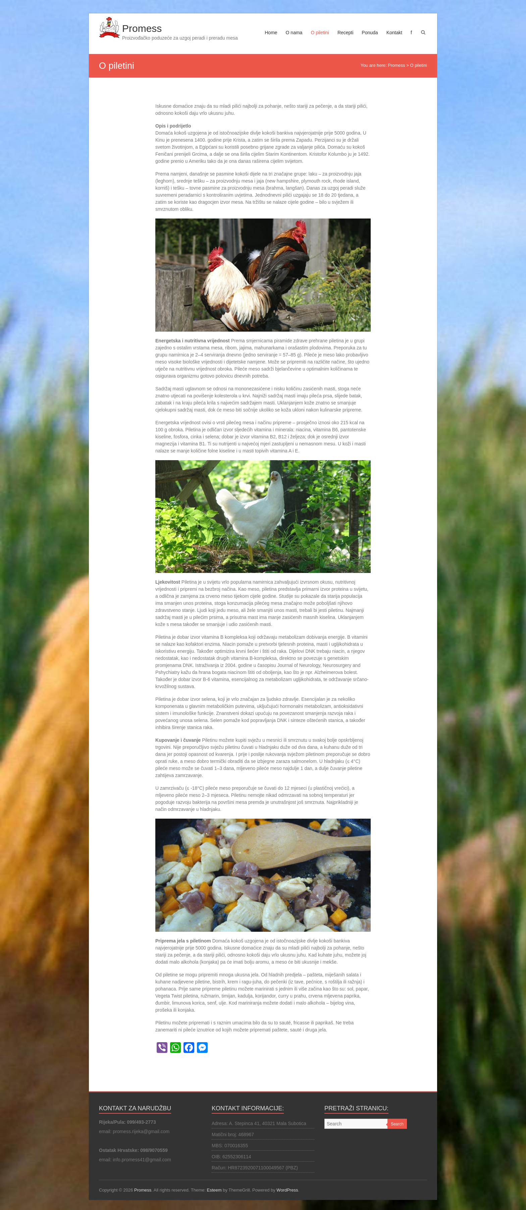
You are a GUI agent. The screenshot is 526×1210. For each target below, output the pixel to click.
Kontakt (394, 32)
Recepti (345, 32)
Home (271, 32)
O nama (294, 32)
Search (397, 1124)
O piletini (320, 32)
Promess (142, 28)
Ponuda (370, 32)
